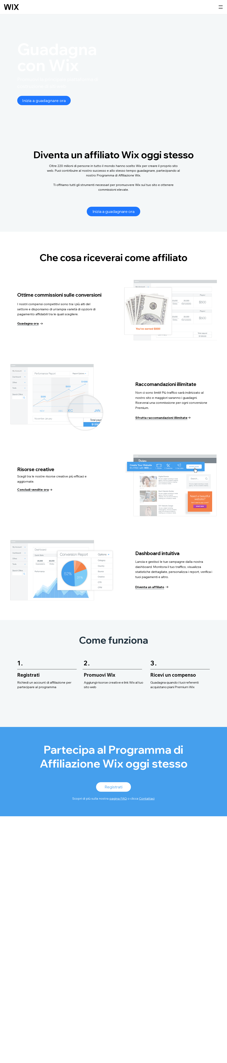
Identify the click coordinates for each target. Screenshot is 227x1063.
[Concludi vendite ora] (34, 489)
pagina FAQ (118, 798)
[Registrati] (113, 787)
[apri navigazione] (220, 7)
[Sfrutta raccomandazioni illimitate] (163, 417)
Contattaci (147, 798)
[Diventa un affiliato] (151, 587)
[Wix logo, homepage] (11, 7)
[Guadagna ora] (30, 323)
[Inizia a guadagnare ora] (44, 100)
